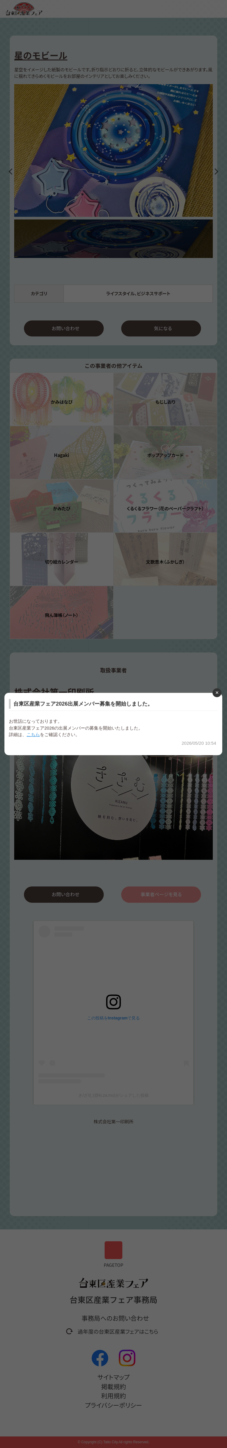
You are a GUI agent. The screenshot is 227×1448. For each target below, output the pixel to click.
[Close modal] (217, 692)
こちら (33, 734)
